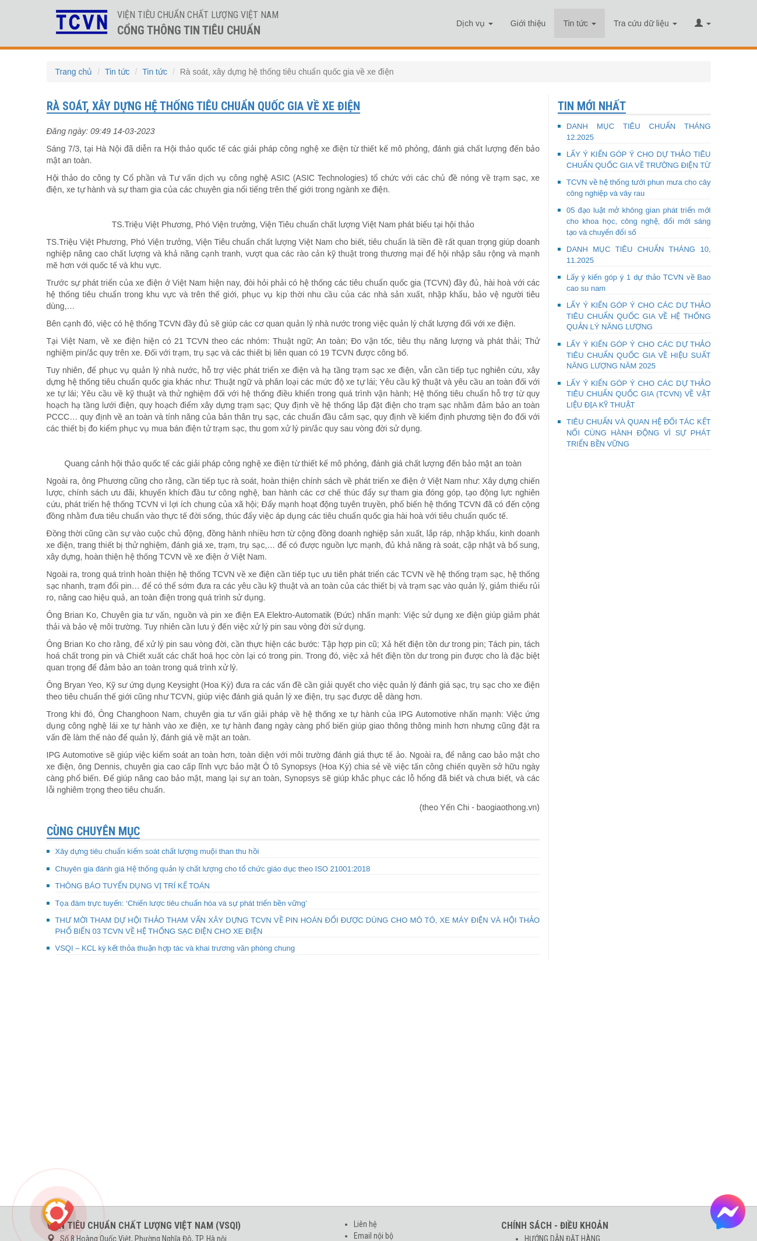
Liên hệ (365, 1224)
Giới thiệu (528, 23)
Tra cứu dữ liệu (645, 23)
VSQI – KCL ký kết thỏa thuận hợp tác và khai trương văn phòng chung (175, 948)
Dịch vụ (474, 23)
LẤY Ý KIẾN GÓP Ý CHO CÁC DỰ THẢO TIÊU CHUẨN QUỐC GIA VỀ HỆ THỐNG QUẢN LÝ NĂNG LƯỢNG (638, 316)
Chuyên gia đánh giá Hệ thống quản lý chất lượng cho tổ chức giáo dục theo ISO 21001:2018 (213, 868)
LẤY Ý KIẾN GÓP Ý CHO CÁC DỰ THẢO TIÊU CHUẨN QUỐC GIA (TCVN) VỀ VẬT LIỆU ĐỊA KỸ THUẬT (638, 394)
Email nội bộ (373, 1235)
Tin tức (579, 23)
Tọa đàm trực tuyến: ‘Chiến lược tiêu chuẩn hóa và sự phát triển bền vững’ (181, 903)
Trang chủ (74, 71)
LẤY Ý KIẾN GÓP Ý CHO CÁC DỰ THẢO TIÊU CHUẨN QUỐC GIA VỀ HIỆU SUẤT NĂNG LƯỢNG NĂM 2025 (638, 355)
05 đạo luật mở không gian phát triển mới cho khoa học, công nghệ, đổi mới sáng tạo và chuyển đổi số (638, 221)
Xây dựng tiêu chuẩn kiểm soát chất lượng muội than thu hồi (157, 851)
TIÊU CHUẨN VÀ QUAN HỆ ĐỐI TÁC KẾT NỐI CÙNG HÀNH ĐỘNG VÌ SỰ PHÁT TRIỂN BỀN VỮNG (638, 432)
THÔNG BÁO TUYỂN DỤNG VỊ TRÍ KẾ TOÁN (132, 885)
